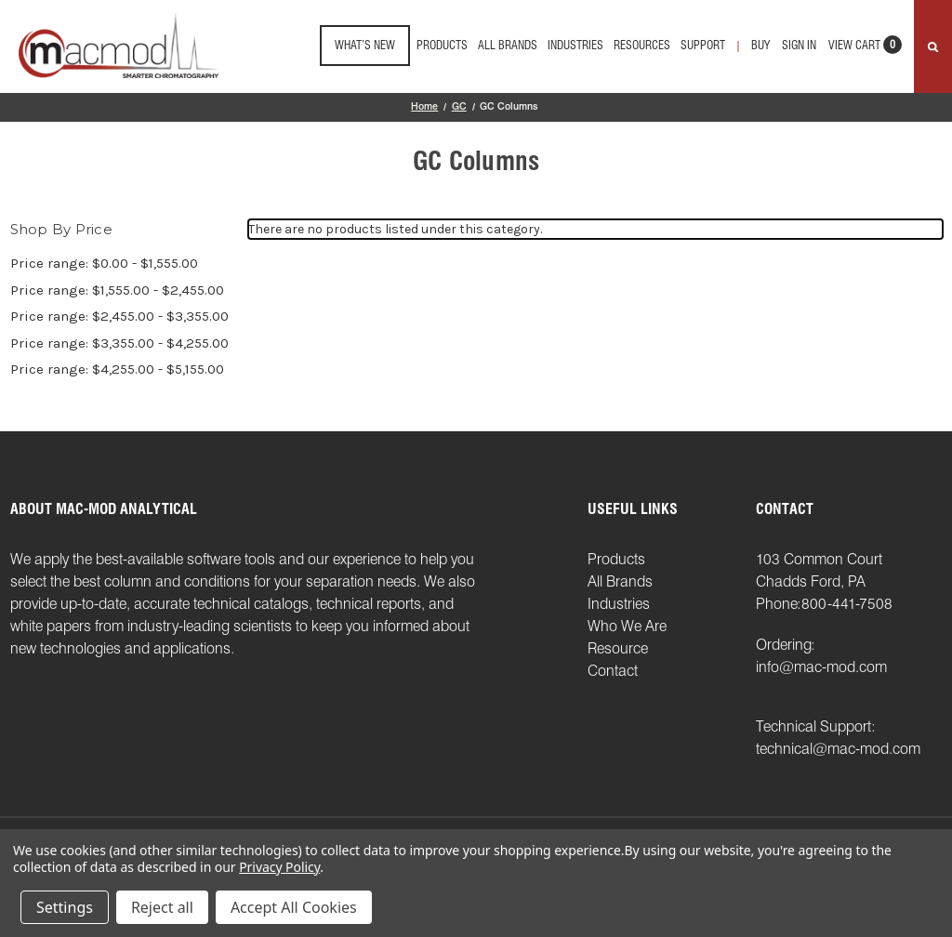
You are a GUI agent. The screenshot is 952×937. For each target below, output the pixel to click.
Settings (64, 907)
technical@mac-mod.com (838, 749)
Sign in (799, 45)
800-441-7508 (846, 604)
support (703, 45)
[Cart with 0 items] (865, 50)
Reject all (162, 907)
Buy (760, 45)
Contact (613, 671)
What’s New (365, 45)
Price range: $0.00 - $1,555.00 (104, 263)
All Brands (507, 45)
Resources (642, 45)
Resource (618, 648)
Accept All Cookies (294, 907)
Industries (575, 45)
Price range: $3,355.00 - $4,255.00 (119, 343)
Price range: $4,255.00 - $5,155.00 (117, 369)
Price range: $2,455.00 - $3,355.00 (119, 316)
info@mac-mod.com (821, 667)
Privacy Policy (279, 867)
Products (442, 45)
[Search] (933, 46)
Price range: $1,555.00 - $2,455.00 (117, 290)
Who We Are (627, 626)
